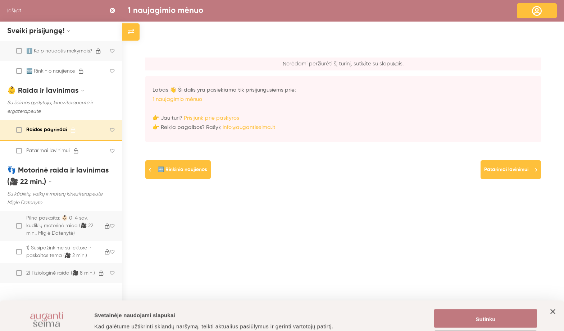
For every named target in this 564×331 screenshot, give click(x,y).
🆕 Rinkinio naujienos (182, 169)
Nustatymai (486, 311)
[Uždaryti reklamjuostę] (552, 289)
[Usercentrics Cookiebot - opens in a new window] (46, 317)
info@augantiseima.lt (249, 127)
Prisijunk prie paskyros (211, 118)
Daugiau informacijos (122, 317)
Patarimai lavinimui (506, 169)
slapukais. (391, 63)
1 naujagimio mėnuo (165, 11)
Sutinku (486, 290)
